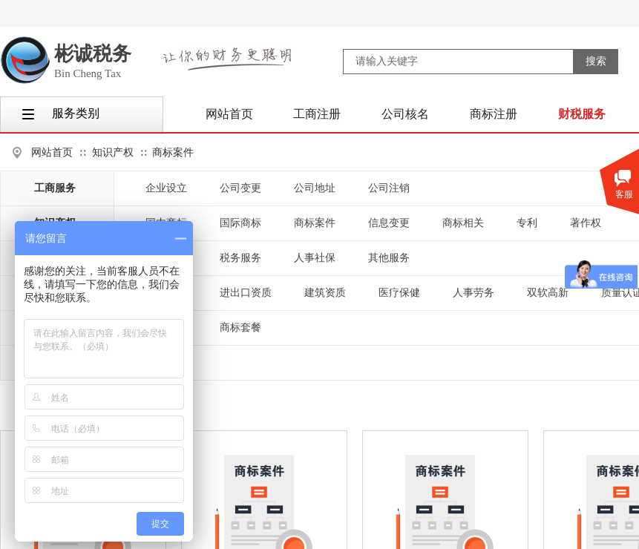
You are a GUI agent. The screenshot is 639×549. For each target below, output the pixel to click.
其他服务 (389, 257)
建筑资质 (325, 292)
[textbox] (458, 61)
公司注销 (389, 188)
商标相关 (463, 223)
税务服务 (240, 257)
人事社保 (314, 257)
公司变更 (240, 188)
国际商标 (240, 223)
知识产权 (113, 152)
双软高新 (547, 292)
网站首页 (52, 152)
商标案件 (173, 152)
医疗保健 (399, 292)
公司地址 (314, 188)
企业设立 (166, 188)
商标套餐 (240, 327)
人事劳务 (473, 292)
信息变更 (389, 223)
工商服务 (55, 188)
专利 (527, 223)
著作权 (585, 223)
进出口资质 (246, 292)
